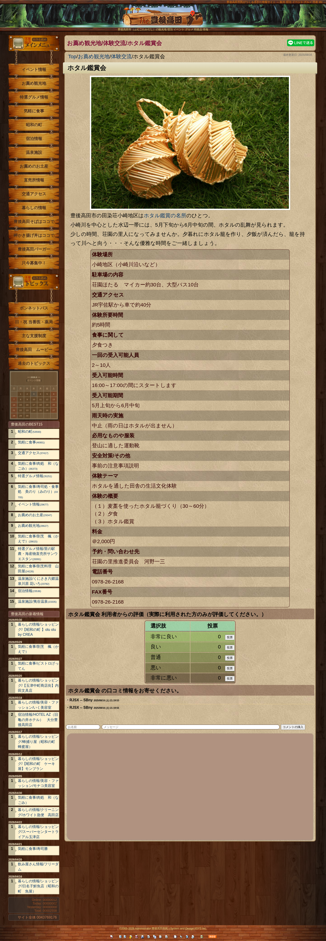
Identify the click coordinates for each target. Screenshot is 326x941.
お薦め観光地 (94, 56)
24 (34, 410)
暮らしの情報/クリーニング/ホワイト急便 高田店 (38, 812)
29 (20, 415)
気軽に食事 (34, 111)
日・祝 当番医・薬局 (34, 322)
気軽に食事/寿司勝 (33, 849)
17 (34, 405)
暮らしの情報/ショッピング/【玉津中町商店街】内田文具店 (38, 685)
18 (40, 405)
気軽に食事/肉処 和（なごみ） (38, 466)
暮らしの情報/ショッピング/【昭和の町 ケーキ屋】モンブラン (38, 764)
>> (39, 377)
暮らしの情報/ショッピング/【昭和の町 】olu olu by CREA (38, 629)
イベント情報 (34, 69)
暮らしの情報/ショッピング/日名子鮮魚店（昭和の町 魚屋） (38, 886)
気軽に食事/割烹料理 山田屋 (38, 568)
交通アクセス (34, 194)
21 (14, 410)
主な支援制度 (34, 336)
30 (27, 415)
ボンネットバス (34, 308)
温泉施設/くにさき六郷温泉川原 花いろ (38, 581)
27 (54, 410)
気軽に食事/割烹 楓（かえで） (38, 538)
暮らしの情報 (34, 208)
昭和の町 (34, 125)
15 (20, 405)
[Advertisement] (190, 786)
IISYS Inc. (200, 928)
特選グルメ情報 (34, 97)
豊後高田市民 (160, 928)
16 (27, 405)
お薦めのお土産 (34, 166)
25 (40, 410)
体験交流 (121, 56)
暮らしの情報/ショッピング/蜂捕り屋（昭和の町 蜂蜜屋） (38, 742)
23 (27, 410)
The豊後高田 (163, 19)
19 (47, 405)
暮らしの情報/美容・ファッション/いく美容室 (38, 704)
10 (34, 399)
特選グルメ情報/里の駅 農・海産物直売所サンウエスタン (38, 554)
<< (28, 377)
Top (72, 56)
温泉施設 (34, 152)
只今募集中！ (34, 263)
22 (20, 410)
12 (47, 399)
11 (40, 399)
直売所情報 (34, 180)
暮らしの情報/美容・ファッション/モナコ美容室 (38, 783)
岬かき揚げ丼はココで (34, 235)
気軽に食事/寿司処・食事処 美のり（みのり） (38, 492)
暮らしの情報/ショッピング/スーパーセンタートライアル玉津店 (38, 832)
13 (54, 399)
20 (54, 405)
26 (47, 410)
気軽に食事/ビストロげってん (38, 665)
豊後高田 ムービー (34, 349)
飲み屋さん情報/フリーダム (38, 866)
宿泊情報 (34, 138)
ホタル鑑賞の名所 (165, 215)
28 (14, 415)
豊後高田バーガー (34, 249)
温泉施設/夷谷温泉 (37, 601)
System (174, 928)
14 (14, 405)
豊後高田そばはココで (34, 221)
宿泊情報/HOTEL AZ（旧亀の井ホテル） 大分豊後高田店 (38, 720)
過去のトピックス (34, 363)
